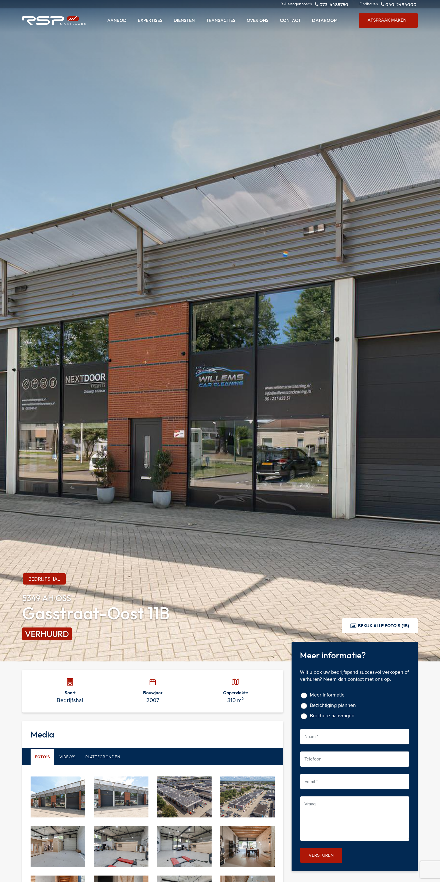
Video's (67, 757)
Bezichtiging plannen (333, 705)
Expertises (150, 20)
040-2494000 (398, 4)
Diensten (184, 20)
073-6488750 (331, 4)
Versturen (321, 855)
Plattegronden (102, 757)
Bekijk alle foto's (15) (379, 625)
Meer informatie (327, 694)
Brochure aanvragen (332, 715)
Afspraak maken (387, 20)
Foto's (42, 757)
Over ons (258, 20)
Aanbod (117, 20)
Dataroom (325, 20)
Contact (290, 20)
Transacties (220, 20)
